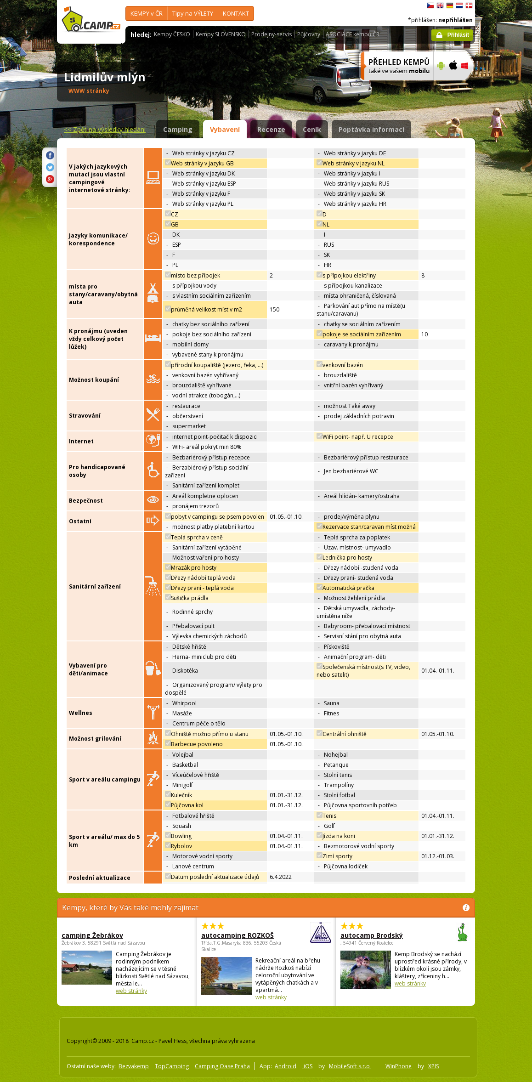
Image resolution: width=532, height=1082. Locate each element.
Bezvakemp (134, 1066)
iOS (307, 1066)
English (440, 5)
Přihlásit (458, 35)
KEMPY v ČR (146, 13)
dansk (469, 5)
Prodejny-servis (271, 34)
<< (105, 129)
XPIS (433, 1066)
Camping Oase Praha (222, 1066)
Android (285, 1066)
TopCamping (172, 1066)
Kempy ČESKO (172, 34)
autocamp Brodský (380, 935)
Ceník (312, 129)
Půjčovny (308, 34)
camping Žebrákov (92, 935)
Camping (177, 129)
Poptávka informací (371, 129)
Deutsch (449, 5)
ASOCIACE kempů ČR (352, 34)
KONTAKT (236, 13)
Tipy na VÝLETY (192, 13)
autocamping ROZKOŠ (241, 935)
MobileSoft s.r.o (350, 1066)
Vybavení (225, 129)
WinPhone (398, 1066)
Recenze (271, 129)
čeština (430, 5)
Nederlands (459, 5)
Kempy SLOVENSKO (221, 34)
